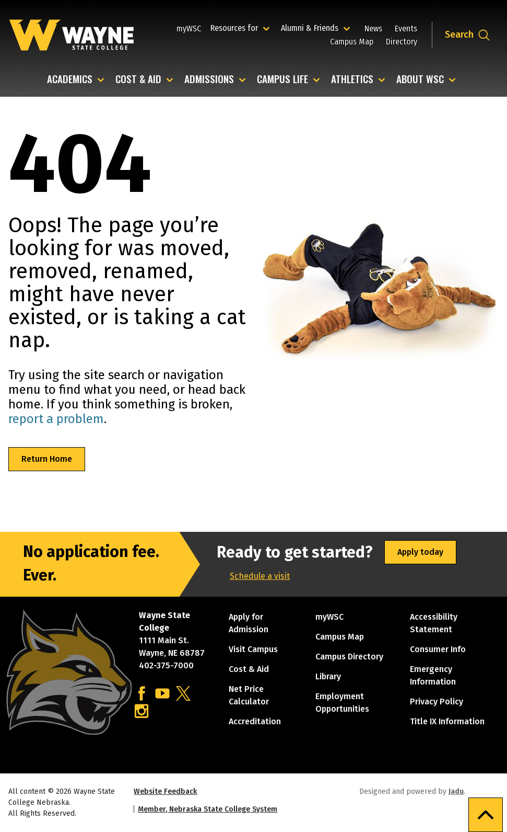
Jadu (456, 791)
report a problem (56, 419)
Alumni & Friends (312, 27)
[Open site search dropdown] (467, 35)
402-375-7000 (166, 665)
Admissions (209, 79)
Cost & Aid (138, 79)
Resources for (241, 27)
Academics (69, 79)
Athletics (352, 79)
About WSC (420, 79)
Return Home (46, 459)
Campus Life (282, 79)
